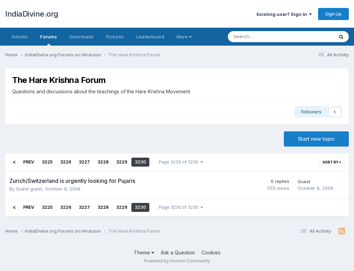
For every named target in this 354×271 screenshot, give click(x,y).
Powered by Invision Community (177, 260)
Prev (28, 162)
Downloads (81, 36)
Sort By (332, 162)
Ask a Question (178, 252)
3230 (140, 162)
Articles (19, 36)
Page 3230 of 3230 (181, 162)
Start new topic (316, 139)
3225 (47, 162)
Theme (144, 252)
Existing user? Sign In (284, 14)
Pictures (115, 36)
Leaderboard (150, 36)
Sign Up (333, 14)
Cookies (211, 252)
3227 (84, 162)
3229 (121, 162)
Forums (48, 40)
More (184, 36)
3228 (103, 162)
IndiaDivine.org (31, 13)
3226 (65, 162)
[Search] (262, 36)
